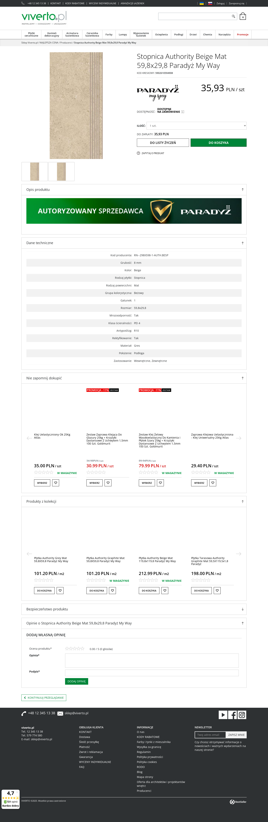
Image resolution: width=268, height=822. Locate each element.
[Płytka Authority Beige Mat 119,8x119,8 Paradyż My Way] (209, 559)
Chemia (207, 34)
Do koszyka (219, 143)
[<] (29, 438)
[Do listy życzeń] (55, 482)
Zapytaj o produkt (153, 153)
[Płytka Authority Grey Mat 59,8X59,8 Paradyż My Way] (103, 559)
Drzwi (193, 34)
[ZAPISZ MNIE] (236, 735)
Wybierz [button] (42, 483)
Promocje (242, 34)
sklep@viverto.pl (76, 713)
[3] (75, 649)
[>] (239, 438)
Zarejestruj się (236, 3)
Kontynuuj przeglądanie (44, 698)
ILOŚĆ (141, 126)
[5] (82, 649)
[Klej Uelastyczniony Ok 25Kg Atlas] (104, 436)
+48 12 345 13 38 (37, 3)
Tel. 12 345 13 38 (32, 731)
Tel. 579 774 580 (31, 735)
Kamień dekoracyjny (51, 34)
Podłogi (178, 34)
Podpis (34, 671)
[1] (67, 649)
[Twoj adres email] (210, 735)
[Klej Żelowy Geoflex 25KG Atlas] (53, 434)
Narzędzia (225, 34)
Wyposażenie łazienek (141, 34)
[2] (71, 649)
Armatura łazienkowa (72, 34)
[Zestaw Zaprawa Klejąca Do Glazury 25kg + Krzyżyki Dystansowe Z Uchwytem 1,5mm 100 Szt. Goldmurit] (159, 439)
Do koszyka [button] (44, 590)
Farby (109, 34)
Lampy (123, 34)
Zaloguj (220, 3)
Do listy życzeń (163, 143)
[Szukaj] (233, 16)
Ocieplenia (161, 34)
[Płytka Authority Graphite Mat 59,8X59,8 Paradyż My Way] (158, 559)
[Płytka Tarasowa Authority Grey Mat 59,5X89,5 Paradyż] (54, 559)
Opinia (34, 655)
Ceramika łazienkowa (92, 34)
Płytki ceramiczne (31, 34)
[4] (78, 649)
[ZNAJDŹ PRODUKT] (194, 16)
